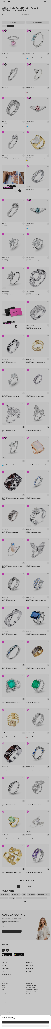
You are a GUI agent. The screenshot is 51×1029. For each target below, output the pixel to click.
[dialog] (25, 1022)
